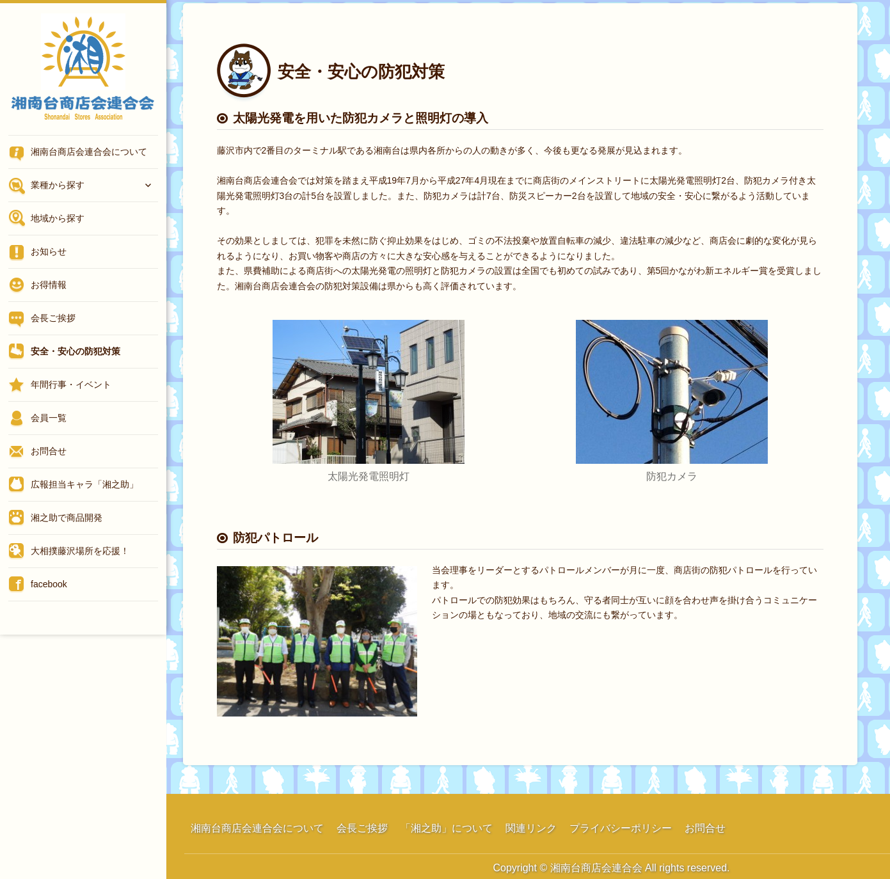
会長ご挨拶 (53, 318)
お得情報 (49, 285)
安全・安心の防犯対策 (75, 351)
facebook (49, 584)
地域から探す (57, 218)
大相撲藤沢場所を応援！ (80, 551)
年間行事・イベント (71, 384)
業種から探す (57, 185)
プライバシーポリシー (620, 828)
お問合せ (49, 451)
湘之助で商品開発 (66, 517)
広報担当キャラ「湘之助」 (84, 484)
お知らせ (49, 251)
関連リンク (531, 828)
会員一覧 (49, 418)
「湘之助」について (447, 828)
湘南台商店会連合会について (89, 151)
